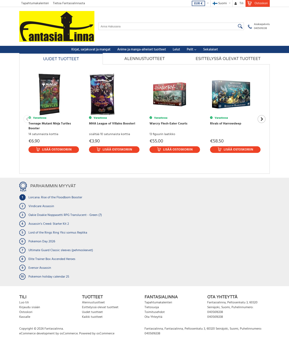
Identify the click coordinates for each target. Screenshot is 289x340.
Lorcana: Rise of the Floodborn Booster (55, 197)
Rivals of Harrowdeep (225, 123)
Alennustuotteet (144, 58)
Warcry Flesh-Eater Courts (168, 123)
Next (262, 119)
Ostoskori (25, 312)
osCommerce (69, 333)
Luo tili (24, 302)
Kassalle (24, 317)
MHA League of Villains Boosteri (112, 123)
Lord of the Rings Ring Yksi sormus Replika (57, 232)
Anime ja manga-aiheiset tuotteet (141, 49)
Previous (27, 119)
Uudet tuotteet (61, 59)
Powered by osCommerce (96, 333)
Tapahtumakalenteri (35, 3)
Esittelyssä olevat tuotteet (228, 58)
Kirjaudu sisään (29, 307)
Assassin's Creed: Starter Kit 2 (48, 224)
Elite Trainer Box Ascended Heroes (51, 259)
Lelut (176, 49)
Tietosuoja (151, 307)
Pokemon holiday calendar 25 (48, 276)
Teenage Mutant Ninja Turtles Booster (49, 126)
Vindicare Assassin (41, 206)
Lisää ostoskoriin (57, 149)
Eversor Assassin (39, 268)
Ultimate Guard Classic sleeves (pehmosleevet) (60, 250)
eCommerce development (37, 333)
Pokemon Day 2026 (41, 241)
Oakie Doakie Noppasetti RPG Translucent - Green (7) (65, 215)
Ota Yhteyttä (153, 317)
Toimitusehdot (154, 312)
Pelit (190, 49)
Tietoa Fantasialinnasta (69, 3)
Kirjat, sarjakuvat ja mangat (90, 49)
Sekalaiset (210, 49)
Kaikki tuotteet (92, 317)
